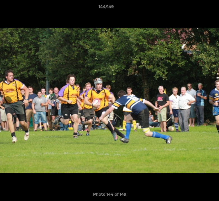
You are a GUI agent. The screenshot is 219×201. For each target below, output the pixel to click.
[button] (195, 8)
